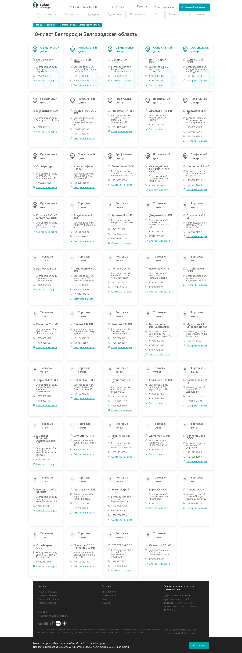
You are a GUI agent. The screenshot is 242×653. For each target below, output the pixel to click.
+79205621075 (119, 234)
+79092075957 (119, 561)
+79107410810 (194, 76)
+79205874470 (156, 394)
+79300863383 (119, 566)
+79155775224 (194, 396)
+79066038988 (156, 559)
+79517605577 (81, 343)
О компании (44, 14)
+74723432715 (119, 282)
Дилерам (93, 14)
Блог (158, 14)
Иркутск (140, 6)
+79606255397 (156, 449)
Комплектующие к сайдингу (53, 615)
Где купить (115, 14)
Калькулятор (138, 14)
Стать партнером (164, 7)
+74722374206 (119, 396)
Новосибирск (109, 595)
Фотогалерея (197, 14)
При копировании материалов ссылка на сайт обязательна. (180, 631)
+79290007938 (119, 506)
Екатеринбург (109, 591)
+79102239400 (194, 452)
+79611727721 (194, 341)
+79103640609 (194, 457)
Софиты (42, 611)
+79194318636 (81, 76)
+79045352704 (194, 132)
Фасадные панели (47, 602)
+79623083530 (119, 515)
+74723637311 (156, 231)
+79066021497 (156, 282)
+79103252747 (43, 127)
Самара (106, 602)
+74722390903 (81, 129)
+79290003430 (156, 76)
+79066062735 (156, 287)
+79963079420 (81, 236)
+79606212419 (156, 398)
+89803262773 (194, 401)
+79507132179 (156, 124)
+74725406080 (119, 127)
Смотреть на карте (46, 81)
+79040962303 (194, 127)
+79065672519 (156, 341)
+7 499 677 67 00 (85, 7)
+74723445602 (81, 285)
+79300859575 (81, 81)
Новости (174, 14)
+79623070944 (43, 506)
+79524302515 (43, 562)
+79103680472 (81, 562)
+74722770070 (43, 183)
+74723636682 (119, 229)
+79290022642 (43, 285)
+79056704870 (119, 343)
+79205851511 (156, 345)
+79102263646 (156, 236)
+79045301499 (194, 232)
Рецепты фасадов (47, 591)
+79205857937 (119, 76)
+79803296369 (119, 406)
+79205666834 (81, 183)
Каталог (70, 14)
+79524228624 (81, 294)
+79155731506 (81, 232)
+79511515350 (119, 452)
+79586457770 (119, 287)
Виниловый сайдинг (48, 599)
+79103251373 (81, 134)
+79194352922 (81, 338)
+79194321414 (43, 401)
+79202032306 (81, 508)
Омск (105, 599)
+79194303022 (43, 396)
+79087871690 (156, 185)
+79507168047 (119, 510)
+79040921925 (43, 459)
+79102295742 (81, 503)
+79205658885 (194, 136)
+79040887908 (81, 290)
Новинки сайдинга (48, 595)
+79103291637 (119, 401)
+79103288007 (43, 343)
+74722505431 (119, 338)
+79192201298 (81, 394)
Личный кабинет (194, 7)
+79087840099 (194, 180)
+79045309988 (43, 338)
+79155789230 (194, 185)
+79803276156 (81, 449)
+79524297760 (156, 81)
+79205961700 (119, 238)
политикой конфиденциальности (111, 646)
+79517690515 (156, 350)
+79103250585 (119, 180)
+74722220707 (43, 76)
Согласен (199, 645)
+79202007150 (156, 503)
